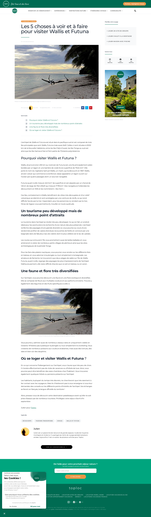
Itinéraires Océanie (29, 21)
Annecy (78, 496)
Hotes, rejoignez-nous (134, 4)
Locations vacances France (95, 496)
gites (53, 509)
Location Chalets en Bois (48, 495)
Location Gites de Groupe (72, 495)
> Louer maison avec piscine (118, 41)
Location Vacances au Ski (117, 495)
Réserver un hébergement (39, 11)
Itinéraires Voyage (98, 11)
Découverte (27, 421)
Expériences (59, 11)
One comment (57, 107)
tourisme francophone (44, 421)
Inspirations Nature (77, 11)
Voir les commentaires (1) (55, 447)
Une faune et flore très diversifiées (43, 127)
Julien (33, 108)
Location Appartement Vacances (58, 496)
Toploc (33, 408)
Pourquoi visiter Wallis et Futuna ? (43, 120)
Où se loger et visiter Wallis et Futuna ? (45, 130)
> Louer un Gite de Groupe (117, 31)
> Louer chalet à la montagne (119, 36)
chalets (70, 509)
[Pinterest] (131, 61)
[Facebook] (120, 61)
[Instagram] (110, 61)
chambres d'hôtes (61, 509)
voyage (59, 421)
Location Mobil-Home (95, 495)
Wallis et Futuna (73, 421)
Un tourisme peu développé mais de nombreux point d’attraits (55, 124)
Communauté (115, 11)
